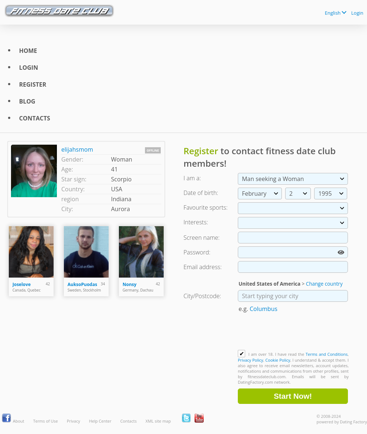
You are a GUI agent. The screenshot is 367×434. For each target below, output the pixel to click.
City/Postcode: (202, 296)
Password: (197, 252)
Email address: (203, 267)
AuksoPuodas (82, 284)
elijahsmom (77, 149)
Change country (324, 283)
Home (28, 51)
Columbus (263, 309)
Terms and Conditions (327, 354)
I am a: (192, 178)
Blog (27, 101)
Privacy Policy (250, 360)
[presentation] (293, 332)
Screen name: (201, 238)
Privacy (73, 421)
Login (357, 13)
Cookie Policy (277, 360)
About (18, 421)
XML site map (158, 421)
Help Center (100, 421)
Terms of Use (45, 421)
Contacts (34, 118)
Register (32, 84)
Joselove (21, 284)
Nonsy (130, 284)
